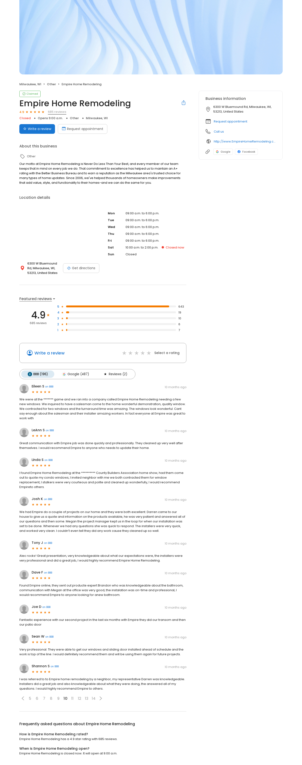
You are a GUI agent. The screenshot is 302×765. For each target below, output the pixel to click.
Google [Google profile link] (223, 152)
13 (86, 698)
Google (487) (74, 374)
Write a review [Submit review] (37, 128)
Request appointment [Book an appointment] (82, 128)
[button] (23, 698)
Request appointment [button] (230, 121)
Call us (219, 131)
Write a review (49, 353)
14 (94, 698)
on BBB (49, 386)
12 (79, 698)
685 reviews (57, 112)
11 (72, 698)
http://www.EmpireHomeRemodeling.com (245, 141)
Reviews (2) (114, 374)
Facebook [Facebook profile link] (246, 152)
